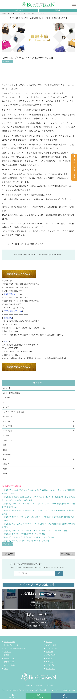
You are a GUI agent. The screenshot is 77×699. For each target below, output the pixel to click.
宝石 (4, 459)
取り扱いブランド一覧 (11, 645)
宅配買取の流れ (9, 662)
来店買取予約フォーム (12, 294)
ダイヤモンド (8, 62)
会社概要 (29, 685)
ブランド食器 (7, 431)
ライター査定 (50, 665)
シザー (5, 402)
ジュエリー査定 (51, 645)
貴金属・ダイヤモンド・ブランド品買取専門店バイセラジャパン (35, 690)
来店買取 (6, 655)
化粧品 (5, 450)
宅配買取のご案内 (9, 658)
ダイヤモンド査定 (51, 648)
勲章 (4, 445)
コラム (6, 668)
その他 (5, 473)
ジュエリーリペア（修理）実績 (13, 412)
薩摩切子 (6, 464)
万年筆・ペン (7, 440)
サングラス (6, 397)
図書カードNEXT (8, 454)
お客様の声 (7, 651)
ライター (6, 435)
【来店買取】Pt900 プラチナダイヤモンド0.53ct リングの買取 (25, 541)
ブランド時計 (7, 426)
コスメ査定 (49, 662)
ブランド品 (6, 421)
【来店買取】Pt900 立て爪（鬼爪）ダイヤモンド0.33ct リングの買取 (28, 537)
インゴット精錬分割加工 (11, 393)
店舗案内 (39, 685)
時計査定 (49, 658)
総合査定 (49, 641)
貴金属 (5, 469)
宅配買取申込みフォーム (13, 311)
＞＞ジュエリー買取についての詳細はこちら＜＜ (23, 244)
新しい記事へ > (67, 554)
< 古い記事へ (8, 554)
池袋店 (57, 10)
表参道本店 (19, 10)
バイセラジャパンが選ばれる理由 (14, 648)
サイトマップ (50, 668)
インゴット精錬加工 (10, 665)
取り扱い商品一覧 (9, 641)
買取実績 (49, 685)
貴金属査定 (49, 651)
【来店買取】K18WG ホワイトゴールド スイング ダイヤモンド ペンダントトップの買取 (35, 530)
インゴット (6, 388)
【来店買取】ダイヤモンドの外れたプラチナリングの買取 (23, 534)
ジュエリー (6, 407)
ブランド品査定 (51, 655)
